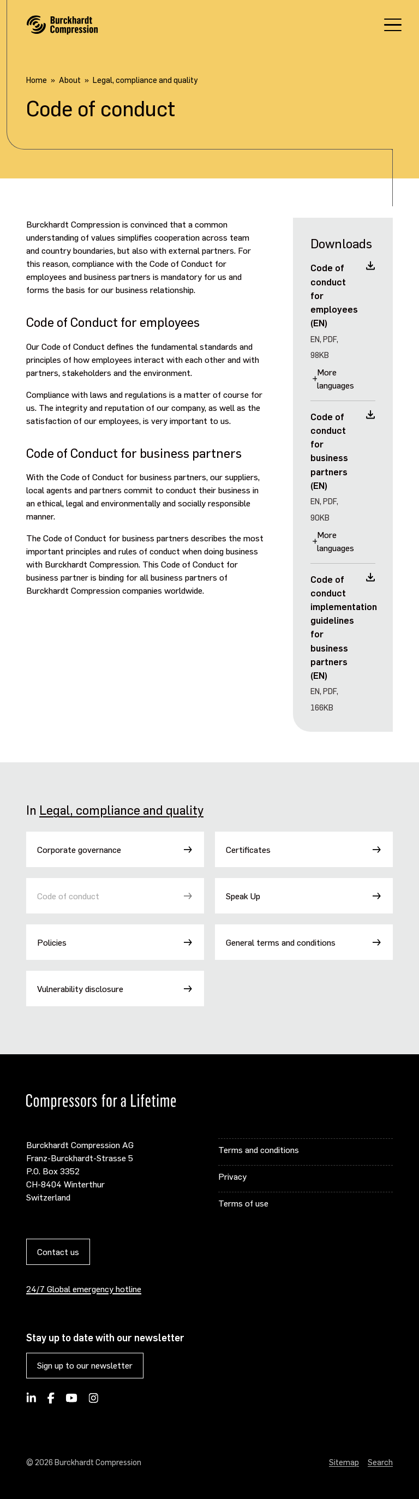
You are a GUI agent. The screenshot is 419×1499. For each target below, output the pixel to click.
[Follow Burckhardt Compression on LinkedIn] (31, 1401)
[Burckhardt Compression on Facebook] (51, 1401)
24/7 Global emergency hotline (83, 1288)
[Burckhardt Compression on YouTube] (71, 1401)
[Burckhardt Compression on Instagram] (93, 1401)
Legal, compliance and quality (121, 810)
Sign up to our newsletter (85, 1365)
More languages (335, 378)
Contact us (58, 1251)
